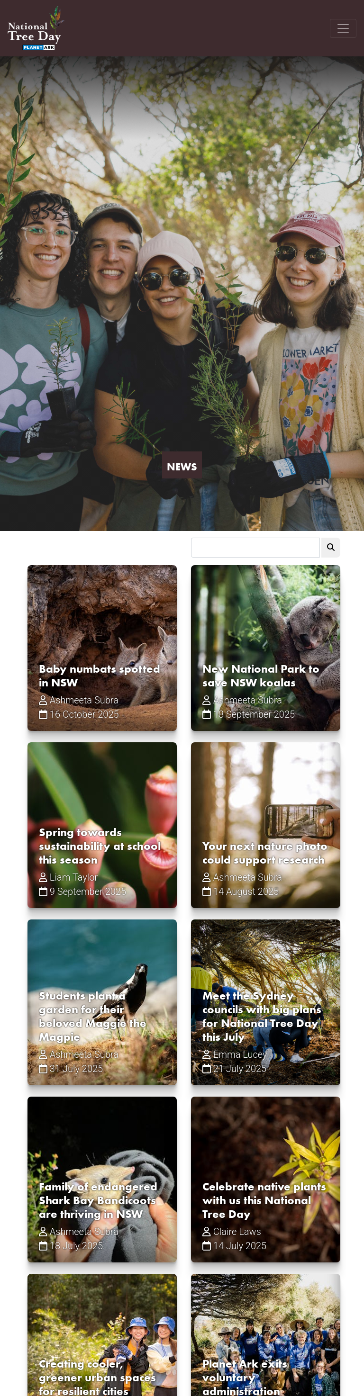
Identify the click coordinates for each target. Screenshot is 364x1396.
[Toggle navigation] (343, 28)
